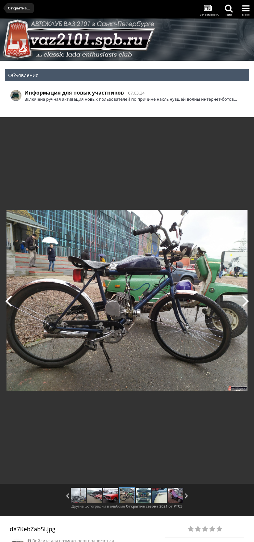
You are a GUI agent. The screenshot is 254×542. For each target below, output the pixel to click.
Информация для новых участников (74, 92)
